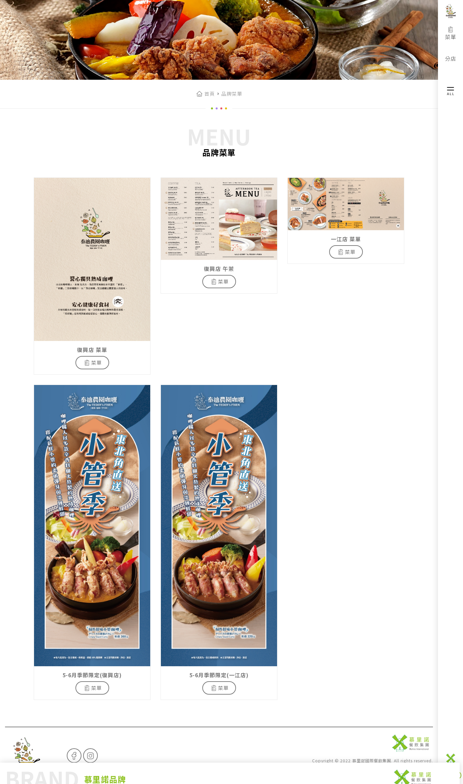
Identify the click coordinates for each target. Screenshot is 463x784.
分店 (450, 55)
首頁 (209, 93)
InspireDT (423, 768)
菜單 (450, 33)
